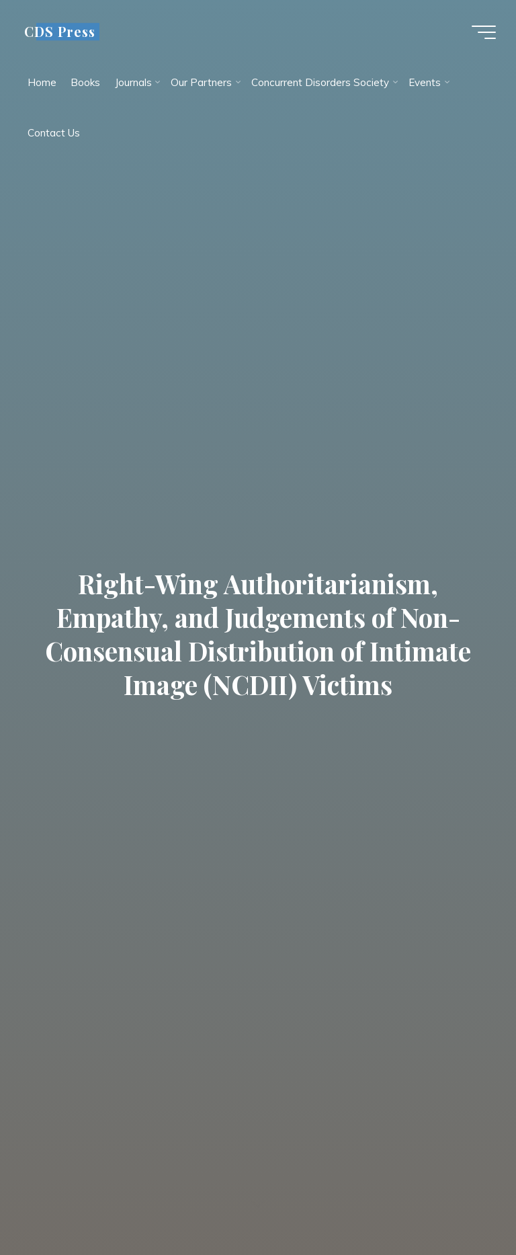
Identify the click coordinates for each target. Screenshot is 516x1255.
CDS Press (59, 31)
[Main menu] (484, 32)
